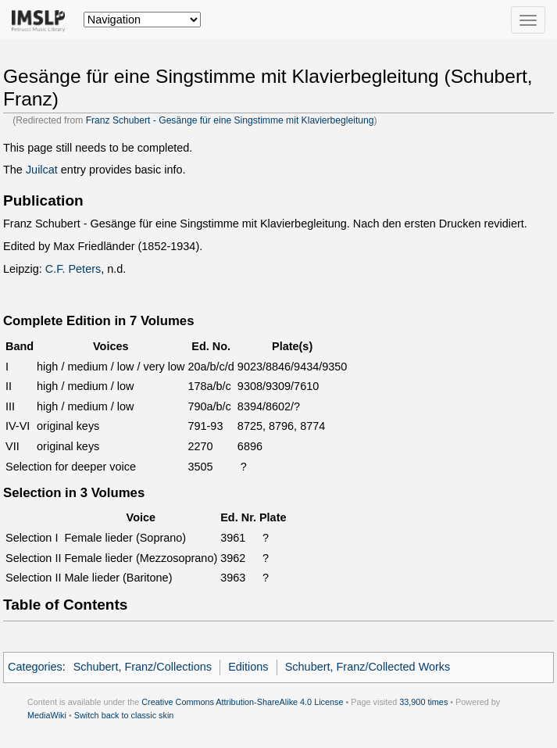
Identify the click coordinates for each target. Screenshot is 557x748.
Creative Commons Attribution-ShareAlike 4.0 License (242, 702)
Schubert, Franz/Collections (142, 666)
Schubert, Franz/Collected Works (368, 666)
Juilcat (42, 169)
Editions (248, 666)
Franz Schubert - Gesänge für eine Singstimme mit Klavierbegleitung (230, 120)
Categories (35, 666)
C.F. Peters (73, 269)
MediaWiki (46, 715)
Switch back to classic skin (124, 715)
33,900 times (423, 702)
